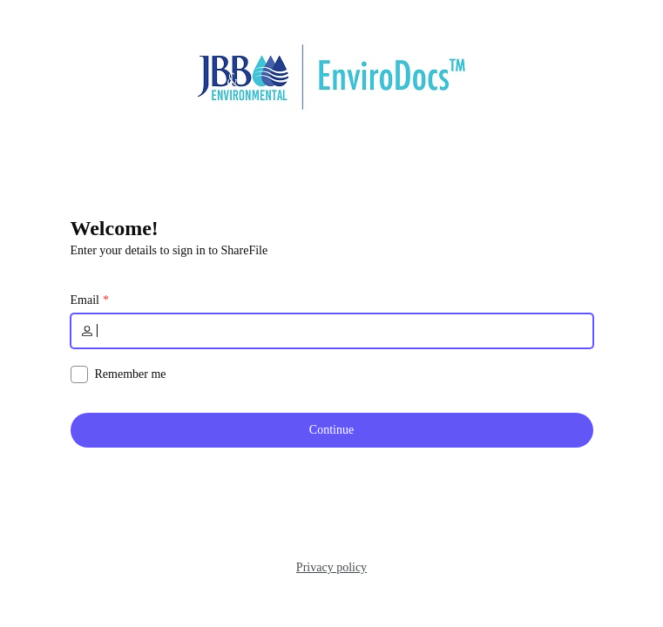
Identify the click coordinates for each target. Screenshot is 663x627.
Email (85, 300)
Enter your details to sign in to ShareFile (169, 250)
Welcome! (115, 228)
